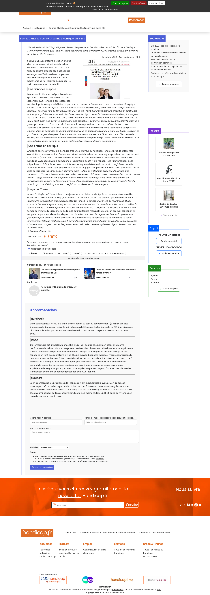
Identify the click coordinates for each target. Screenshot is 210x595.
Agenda (154, 275)
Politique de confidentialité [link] (105, 9)
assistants (100, 459)
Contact (84, 532)
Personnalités (62, 253)
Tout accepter (120, 3)
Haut (159, 589)
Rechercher (136, 20)
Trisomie (75, 253)
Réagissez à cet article (44, 248)
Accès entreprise (168, 253)
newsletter (69, 495)
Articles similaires (117, 253)
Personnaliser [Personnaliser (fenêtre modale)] (156, 3)
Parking (154, 279)
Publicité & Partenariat (103, 532)
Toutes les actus (168, 84)
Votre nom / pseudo (40, 417)
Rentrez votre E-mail (40, 504)
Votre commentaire (40, 428)
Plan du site (70, 532)
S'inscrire (131, 505)
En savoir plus (168, 288)
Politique (102, 253)
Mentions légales (127, 532)
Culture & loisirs (89, 253)
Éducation (48, 253)
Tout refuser (138, 3)
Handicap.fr (117, 589)
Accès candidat (167, 241)
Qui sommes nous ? (161, 532)
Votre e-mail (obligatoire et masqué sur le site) (109, 417)
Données (143, 532)
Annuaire (155, 282)
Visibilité (34, 447)
